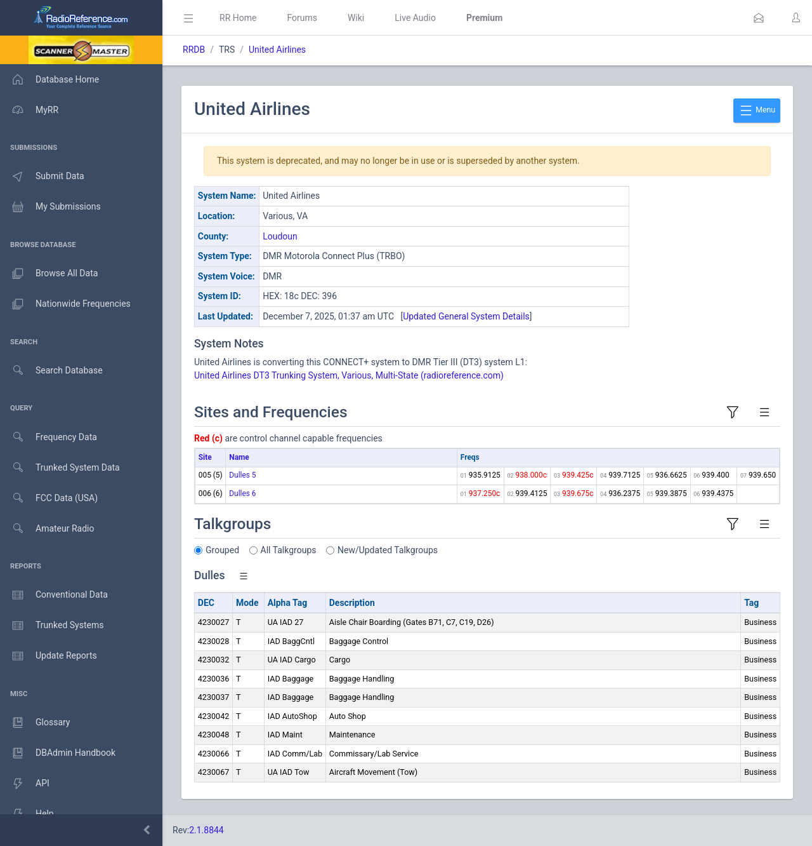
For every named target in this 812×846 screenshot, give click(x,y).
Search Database (51, 370)
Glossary (35, 722)
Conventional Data (54, 595)
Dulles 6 (242, 493)
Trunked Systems (51, 625)
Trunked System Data (60, 467)
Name (239, 457)
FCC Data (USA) (49, 498)
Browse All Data (49, 273)
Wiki (356, 18)
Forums (302, 18)
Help (27, 814)
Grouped (222, 550)
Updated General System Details (466, 316)
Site (205, 457)
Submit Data (42, 176)
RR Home (237, 18)
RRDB (194, 49)
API (24, 783)
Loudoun (280, 236)
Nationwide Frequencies (65, 304)
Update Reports (48, 656)
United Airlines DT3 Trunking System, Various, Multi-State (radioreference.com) (349, 375)
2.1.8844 (206, 830)
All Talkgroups (289, 550)
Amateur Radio (47, 528)
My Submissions (50, 207)
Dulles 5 (242, 475)
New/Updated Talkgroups (387, 550)
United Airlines (277, 49)
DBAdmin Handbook (57, 753)
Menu (756, 110)
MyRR (29, 110)
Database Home (49, 79)
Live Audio (415, 18)
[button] (759, 18)
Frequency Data (48, 437)
